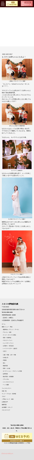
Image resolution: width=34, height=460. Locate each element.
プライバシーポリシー (7, 453)
